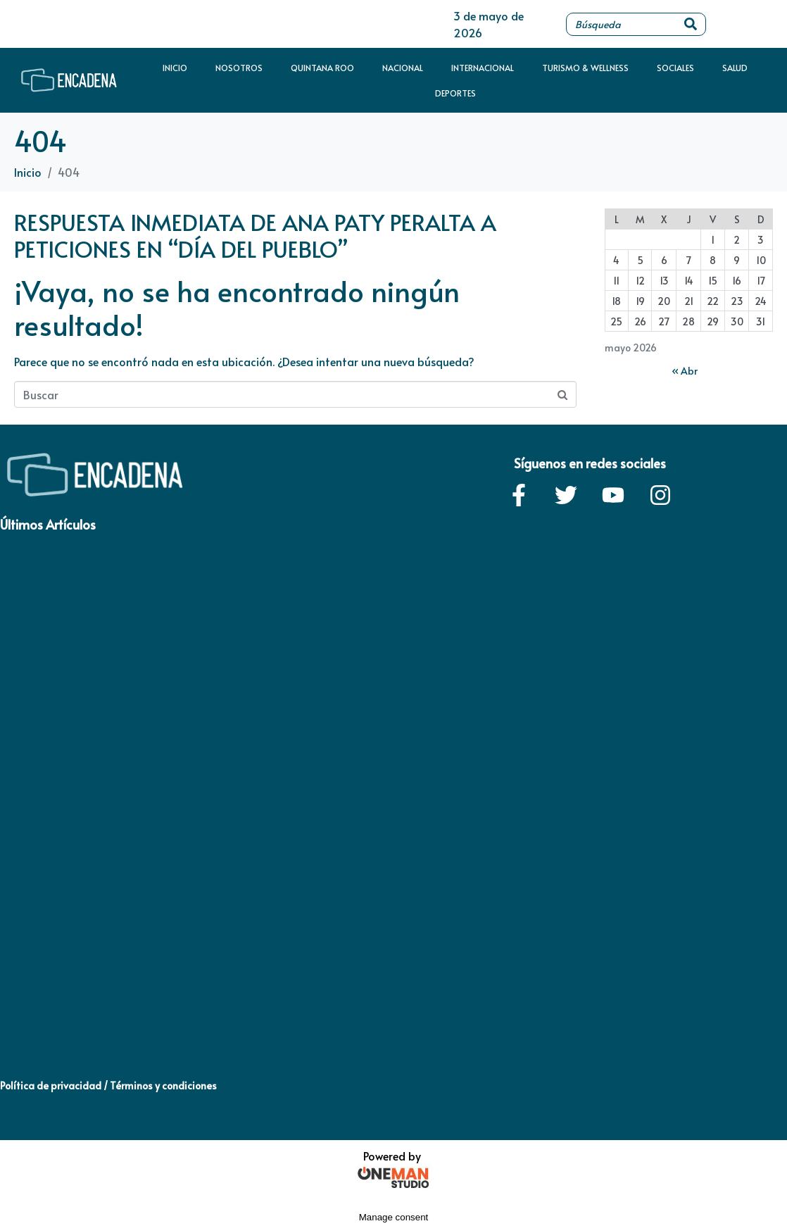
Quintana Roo (322, 67)
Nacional (402, 67)
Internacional (482, 67)
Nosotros (239, 67)
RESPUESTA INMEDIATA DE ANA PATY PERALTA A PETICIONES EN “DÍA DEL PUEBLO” (255, 235)
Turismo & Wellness (585, 67)
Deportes (455, 93)
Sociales (675, 67)
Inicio (175, 67)
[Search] (690, 24)
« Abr (685, 370)
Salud (735, 67)
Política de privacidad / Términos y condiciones (108, 1085)
